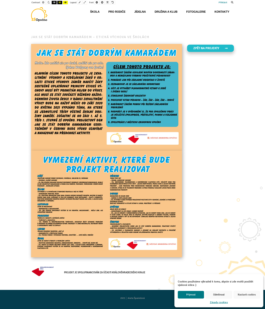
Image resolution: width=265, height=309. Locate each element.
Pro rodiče (116, 11)
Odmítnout (219, 294)
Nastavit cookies (247, 294)
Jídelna (140, 11)
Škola (95, 11)
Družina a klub (166, 11)
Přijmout (191, 294)
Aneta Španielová (136, 298)
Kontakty (221, 11)
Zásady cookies (219, 302)
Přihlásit (223, 2)
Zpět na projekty (210, 48)
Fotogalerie (196, 11)
